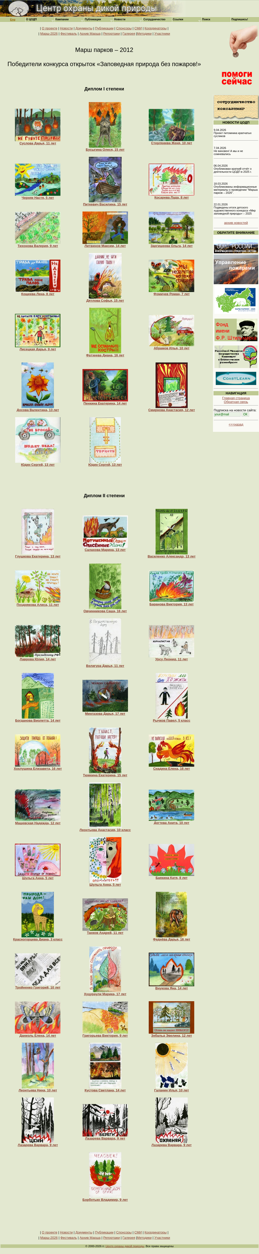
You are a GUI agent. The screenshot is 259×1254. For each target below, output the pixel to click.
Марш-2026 (49, 33)
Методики (144, 33)
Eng (12, 19)
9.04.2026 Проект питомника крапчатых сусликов (233, 133)
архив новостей (236, 223)
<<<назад (236, 424)
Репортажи (111, 33)
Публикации (104, 28)
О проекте (49, 28)
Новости (66, 28)
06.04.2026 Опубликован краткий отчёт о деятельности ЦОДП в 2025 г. (233, 168)
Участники (162, 33)
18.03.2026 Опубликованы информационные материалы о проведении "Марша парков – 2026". (236, 188)
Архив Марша (89, 33)
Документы (83, 28)
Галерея (128, 33)
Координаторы (155, 28)
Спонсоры (124, 28)
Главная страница (236, 398)
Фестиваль (68, 33)
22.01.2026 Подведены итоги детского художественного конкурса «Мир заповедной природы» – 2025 (235, 209)
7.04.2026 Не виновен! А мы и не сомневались (228, 151)
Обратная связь (236, 402)
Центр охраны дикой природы (124, 1246)
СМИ (138, 28)
